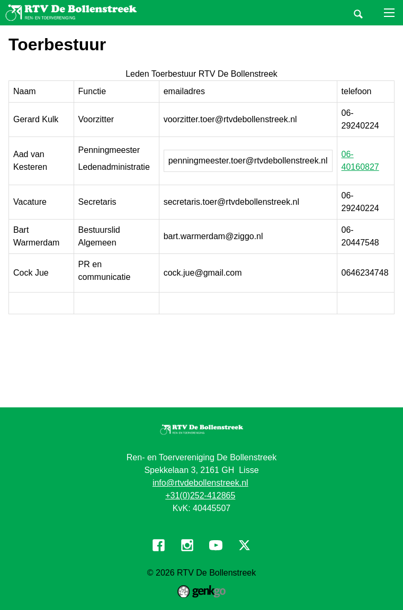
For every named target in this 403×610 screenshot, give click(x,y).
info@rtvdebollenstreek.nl (200, 482)
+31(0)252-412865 (200, 495)
